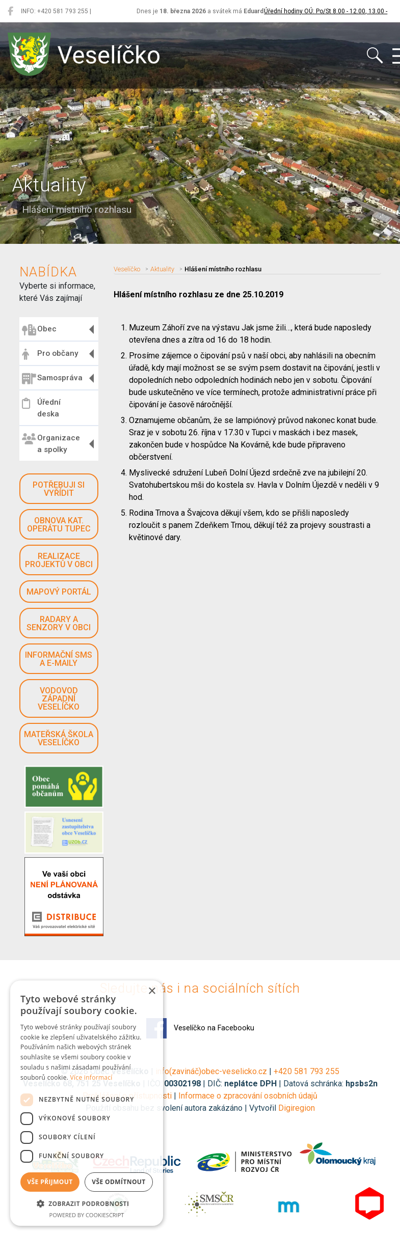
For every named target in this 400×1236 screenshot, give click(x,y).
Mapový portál (58, 592)
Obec (39, 329)
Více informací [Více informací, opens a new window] (91, 1077)
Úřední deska (41, 408)
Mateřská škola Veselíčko (58, 738)
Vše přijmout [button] (49, 1181)
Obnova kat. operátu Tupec (59, 524)
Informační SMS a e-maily (58, 659)
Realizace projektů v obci (59, 560)
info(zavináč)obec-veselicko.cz (211, 1071)
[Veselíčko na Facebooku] (10, 11)
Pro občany (50, 354)
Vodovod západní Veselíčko (58, 699)
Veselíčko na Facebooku (200, 1028)
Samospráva (52, 378)
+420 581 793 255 (306, 1071)
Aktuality (162, 269)
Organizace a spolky (51, 443)
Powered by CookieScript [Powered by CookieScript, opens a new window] (86, 1215)
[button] (86, 1203)
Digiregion (296, 1108)
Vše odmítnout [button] (118, 1181)
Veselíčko (127, 269)
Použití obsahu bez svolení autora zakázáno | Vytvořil (182, 1108)
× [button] (151, 991)
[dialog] (86, 1103)
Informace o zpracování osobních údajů (247, 1096)
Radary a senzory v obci (58, 623)
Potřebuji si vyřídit (59, 489)
